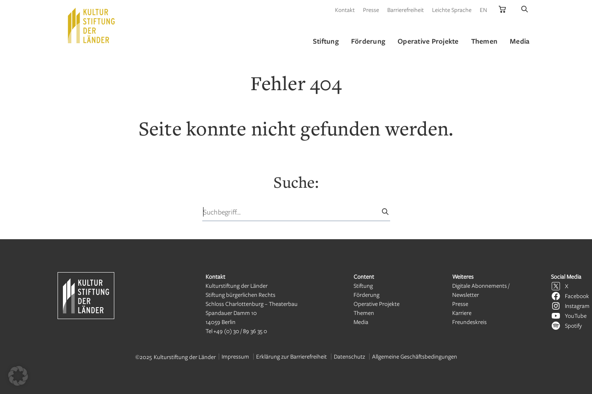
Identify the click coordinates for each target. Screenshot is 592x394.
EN (483, 10)
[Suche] (524, 9)
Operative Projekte (377, 304)
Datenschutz (349, 356)
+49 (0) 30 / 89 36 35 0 (240, 331)
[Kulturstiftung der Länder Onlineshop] (502, 9)
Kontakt (345, 10)
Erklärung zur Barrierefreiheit (291, 356)
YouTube (576, 315)
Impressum (235, 356)
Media (361, 322)
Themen (364, 313)
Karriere (462, 313)
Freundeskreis (469, 322)
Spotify (573, 325)
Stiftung (363, 285)
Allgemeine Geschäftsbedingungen (414, 356)
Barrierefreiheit (405, 10)
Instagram (577, 306)
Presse (371, 10)
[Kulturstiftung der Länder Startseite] (91, 25)
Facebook (577, 296)
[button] (18, 376)
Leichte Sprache (452, 10)
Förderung (366, 294)
